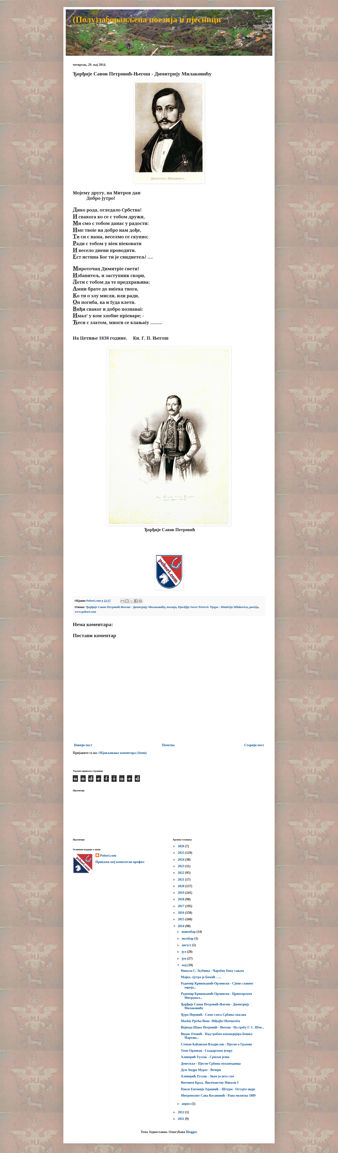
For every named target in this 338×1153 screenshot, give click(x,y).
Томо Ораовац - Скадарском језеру (206, 1050)
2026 (181, 846)
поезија (172, 607)
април (187, 1104)
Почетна (168, 745)
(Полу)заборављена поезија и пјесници (147, 19)
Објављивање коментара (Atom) (123, 753)
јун (184, 958)
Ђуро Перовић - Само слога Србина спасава (213, 1014)
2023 (181, 866)
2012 (181, 1112)
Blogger (191, 1132)
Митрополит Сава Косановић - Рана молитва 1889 (218, 1095)
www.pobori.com (85, 611)
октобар (188, 938)
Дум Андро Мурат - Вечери (201, 1070)
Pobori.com (108, 855)
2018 (181, 899)
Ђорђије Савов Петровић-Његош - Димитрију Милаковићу (125, 607)
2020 (181, 886)
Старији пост (254, 745)
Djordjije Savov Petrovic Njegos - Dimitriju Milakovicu (213, 607)
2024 (181, 859)
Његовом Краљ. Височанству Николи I (209, 1082)
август (187, 945)
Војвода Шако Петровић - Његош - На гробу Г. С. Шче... (222, 1027)
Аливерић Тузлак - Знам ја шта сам (207, 1076)
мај (185, 965)
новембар (189, 931)
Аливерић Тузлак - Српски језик (205, 1057)
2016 (181, 912)
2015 (181, 919)
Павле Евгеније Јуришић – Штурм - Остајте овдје (218, 1089)
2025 (181, 853)
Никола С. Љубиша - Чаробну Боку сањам (212, 971)
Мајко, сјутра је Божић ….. (201, 977)
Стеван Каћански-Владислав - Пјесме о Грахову (216, 1044)
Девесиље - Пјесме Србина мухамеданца (211, 1063)
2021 (181, 879)
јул (184, 951)
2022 (181, 873)
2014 (181, 926)
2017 (181, 906)
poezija (253, 607)
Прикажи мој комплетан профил (120, 862)
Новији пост (83, 745)
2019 (181, 892)
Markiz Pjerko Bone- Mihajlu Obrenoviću (210, 1021)
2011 (181, 1119)
